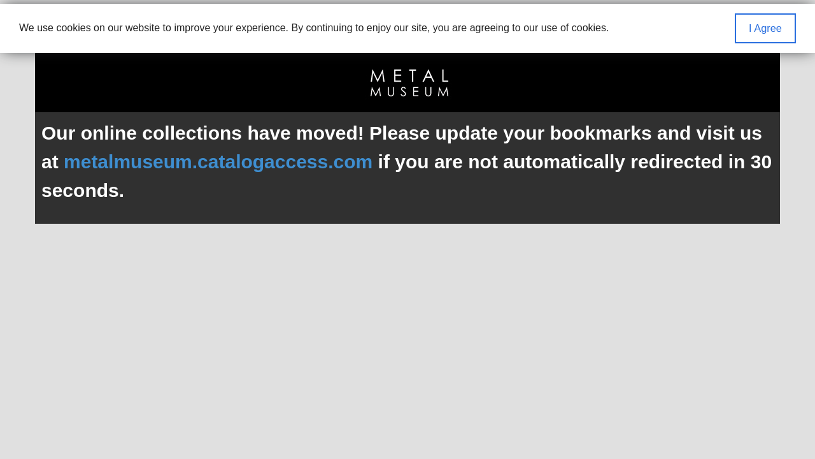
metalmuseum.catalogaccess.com (218, 161)
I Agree (765, 28)
